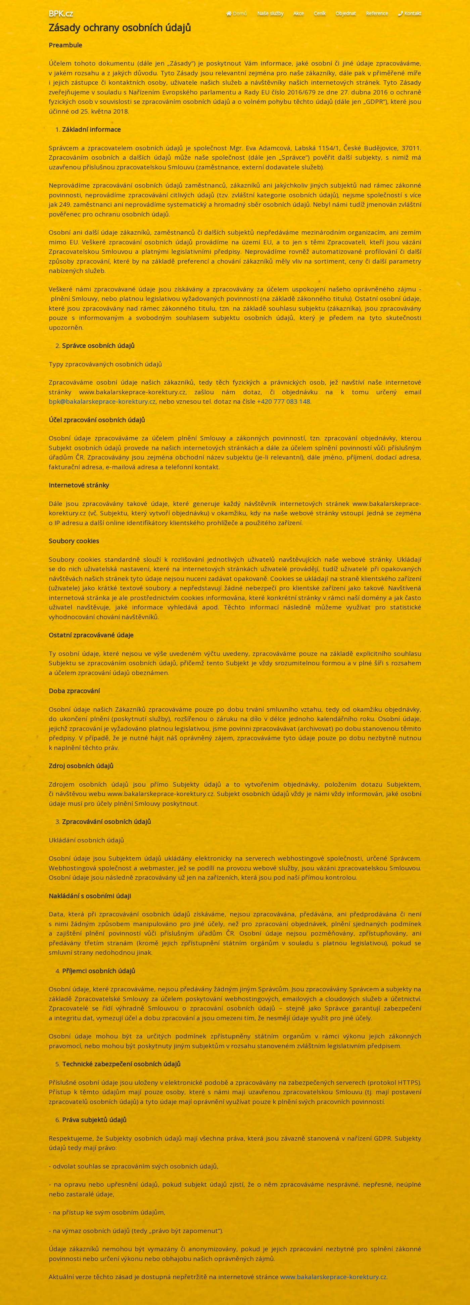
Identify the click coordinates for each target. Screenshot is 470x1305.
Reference (377, 13)
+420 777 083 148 (283, 401)
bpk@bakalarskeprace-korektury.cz (102, 401)
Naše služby (270, 13)
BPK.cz (61, 13)
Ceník (320, 13)
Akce (298, 13)
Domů (236, 13)
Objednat (346, 13)
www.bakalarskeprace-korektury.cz (333, 1276)
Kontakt (409, 13)
